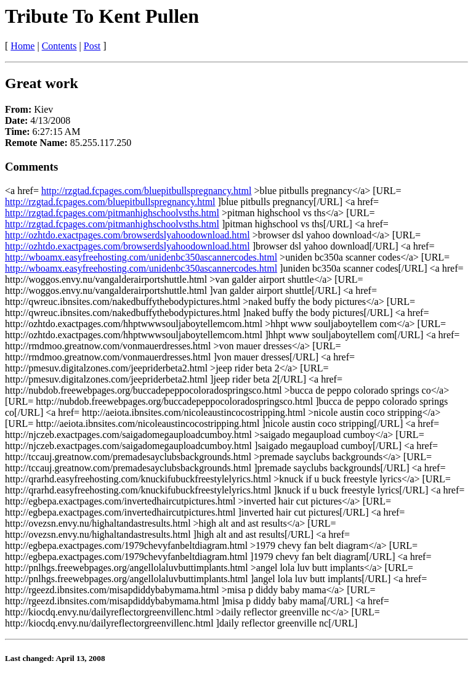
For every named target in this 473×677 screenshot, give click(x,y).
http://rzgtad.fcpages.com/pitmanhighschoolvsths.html (112, 213)
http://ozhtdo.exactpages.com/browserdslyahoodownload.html (127, 235)
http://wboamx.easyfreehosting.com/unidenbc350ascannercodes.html (141, 257)
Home (22, 46)
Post (92, 46)
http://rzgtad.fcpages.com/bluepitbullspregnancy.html (146, 190)
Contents (59, 46)
